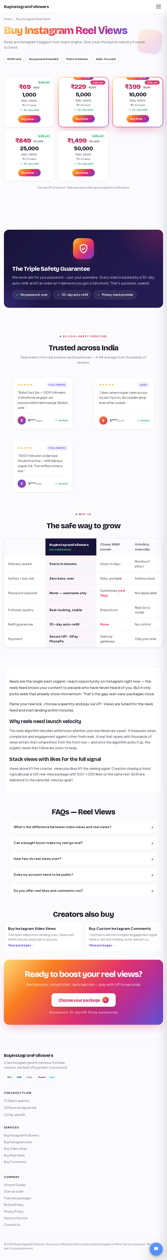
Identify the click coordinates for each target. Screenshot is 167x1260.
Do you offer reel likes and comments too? (48, 890)
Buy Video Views (15, 1148)
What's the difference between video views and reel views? (62, 827)
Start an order (14, 1191)
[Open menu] (158, 6)
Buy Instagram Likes (18, 1142)
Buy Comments (15, 1162)
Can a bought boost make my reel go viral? (48, 843)
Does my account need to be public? (43, 874)
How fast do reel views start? (38, 858)
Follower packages (17, 1198)
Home (8, 19)
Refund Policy (14, 1205)
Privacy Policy (14, 1211)
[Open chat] (156, 1249)
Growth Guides (15, 1185)
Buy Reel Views (14, 1155)
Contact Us (12, 1225)
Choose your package (83, 1001)
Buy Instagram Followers (21, 1135)
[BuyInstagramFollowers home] (26, 7)
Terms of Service (16, 1218)
